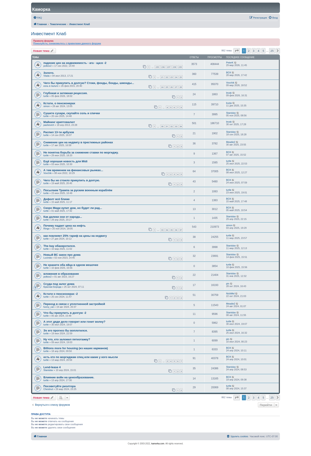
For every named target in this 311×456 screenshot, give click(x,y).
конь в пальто (50, 86)
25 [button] (272, 51)
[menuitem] (37, 17)
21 (162, 77)
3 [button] (253, 51)
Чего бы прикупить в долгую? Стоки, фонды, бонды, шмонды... (88, 83)
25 (181, 77)
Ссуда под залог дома (58, 284)
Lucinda (47, 257)
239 (180, 67)
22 (167, 77)
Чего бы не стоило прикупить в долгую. (71, 180)
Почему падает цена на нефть (64, 225)
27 (176, 87)
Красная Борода (52, 287)
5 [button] (263, 51)
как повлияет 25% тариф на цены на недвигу (75, 235)
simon (46, 106)
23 (171, 77)
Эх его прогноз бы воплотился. (65, 330)
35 (171, 230)
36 (176, 230)
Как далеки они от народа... (62, 216)
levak (229, 93)
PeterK (229, 62)
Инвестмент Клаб (48, 33)
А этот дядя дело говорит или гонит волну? (74, 321)
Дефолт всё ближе (56, 199)
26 (171, 87)
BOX (228, 72)
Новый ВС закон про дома (62, 254)
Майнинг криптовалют (59, 122)
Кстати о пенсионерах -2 (60, 293)
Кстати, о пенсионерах (59, 103)
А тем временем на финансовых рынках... (73, 170)
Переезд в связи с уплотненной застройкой (74, 304)
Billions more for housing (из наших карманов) (75, 348)
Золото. (48, 72)
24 (176, 77)
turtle (46, 96)
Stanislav (231, 113)
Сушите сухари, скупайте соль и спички (71, 113)
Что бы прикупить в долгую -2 (64, 312)
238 (174, 67)
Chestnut (48, 389)
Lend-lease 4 (52, 367)
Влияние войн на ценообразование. (68, 377)
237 (168, 67)
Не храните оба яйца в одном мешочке (70, 265)
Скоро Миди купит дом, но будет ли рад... (72, 208)
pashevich (48, 125)
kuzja (229, 103)
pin (227, 283)
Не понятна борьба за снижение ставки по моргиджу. (81, 152)
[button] (236, 50)
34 (181, 126)
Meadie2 (230, 142)
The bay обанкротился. (59, 246)
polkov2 (47, 66)
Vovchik (230, 82)
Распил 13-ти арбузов (58, 132)
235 (157, 67)
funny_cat (48, 307)
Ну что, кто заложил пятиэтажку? (66, 339)
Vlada (46, 75)
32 (171, 126)
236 (163, 67)
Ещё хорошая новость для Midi (65, 161)
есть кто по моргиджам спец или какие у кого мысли (80, 357)
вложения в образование (61, 273)
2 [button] (248, 51)
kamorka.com (157, 443)
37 (181, 230)
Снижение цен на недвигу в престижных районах (78, 142)
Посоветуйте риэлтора (59, 386)
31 (167, 126)
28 (181, 87)
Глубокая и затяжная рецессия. (65, 93)
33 (176, 126)
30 (162, 126)
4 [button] (258, 51)
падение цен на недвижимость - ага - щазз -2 (74, 63)
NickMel (230, 293)
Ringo (46, 228)
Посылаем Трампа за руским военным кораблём (77, 190)
